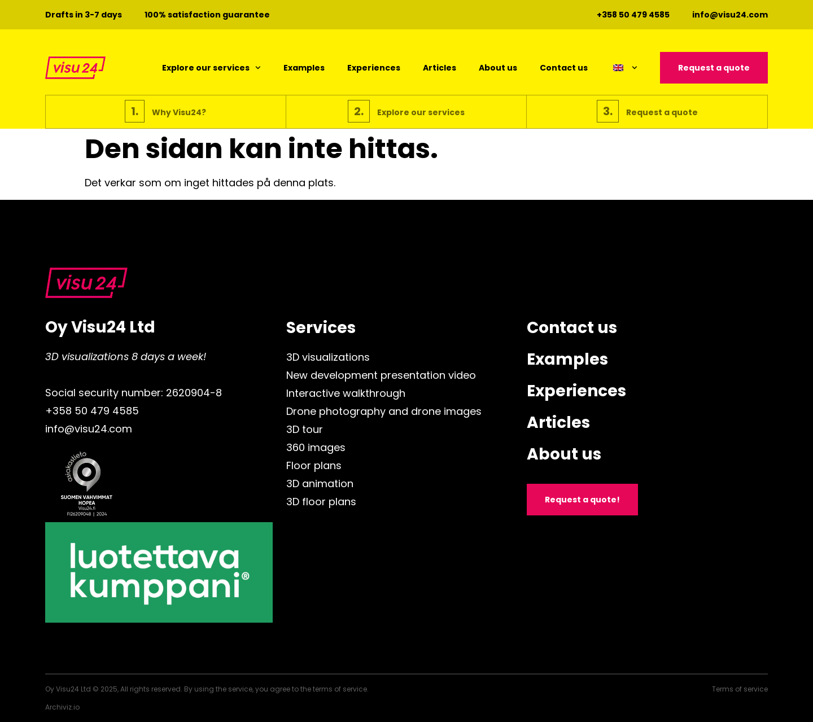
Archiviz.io (62, 707)
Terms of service (740, 689)
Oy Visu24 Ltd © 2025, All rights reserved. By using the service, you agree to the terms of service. (207, 689)
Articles (439, 67)
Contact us (564, 67)
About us (498, 67)
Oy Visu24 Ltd (100, 327)
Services (321, 328)
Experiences (373, 67)
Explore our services (211, 67)
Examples (304, 67)
